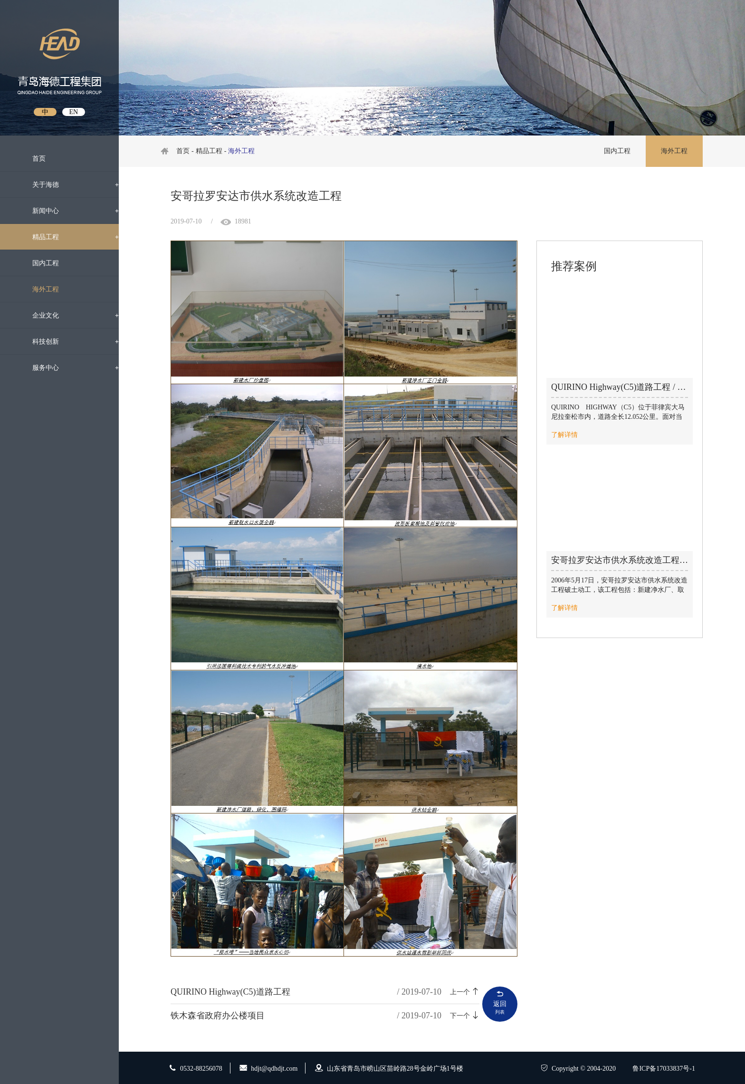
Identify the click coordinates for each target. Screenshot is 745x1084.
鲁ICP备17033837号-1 (663, 1068)
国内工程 (68, 263)
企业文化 (68, 315)
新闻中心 (68, 211)
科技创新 (68, 342)
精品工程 (68, 237)
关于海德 (68, 185)
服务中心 (68, 368)
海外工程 (68, 289)
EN (73, 112)
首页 (31, 157)
